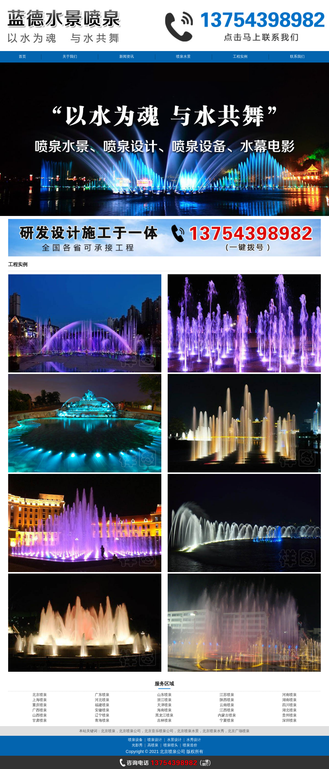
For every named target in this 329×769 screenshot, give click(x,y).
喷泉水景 (183, 56)
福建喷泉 (102, 705)
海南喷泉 (164, 710)
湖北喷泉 (289, 710)
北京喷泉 (39, 695)
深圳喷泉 (289, 720)
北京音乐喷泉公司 (158, 731)
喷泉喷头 (170, 745)
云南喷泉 (227, 705)
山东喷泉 (164, 695)
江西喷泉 (227, 710)
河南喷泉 (289, 695)
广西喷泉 (39, 710)
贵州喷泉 (289, 715)
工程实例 (240, 56)
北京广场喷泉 (239, 731)
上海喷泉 (39, 700)
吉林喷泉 (164, 720)
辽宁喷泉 (102, 715)
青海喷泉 (102, 720)
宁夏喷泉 (227, 720)
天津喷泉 (164, 705)
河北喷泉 (102, 700)
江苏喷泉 (227, 695)
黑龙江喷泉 (164, 715)
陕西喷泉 (227, 700)
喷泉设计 (154, 740)
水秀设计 (193, 740)
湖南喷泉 (289, 700)
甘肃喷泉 (39, 720)
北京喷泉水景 (188, 731)
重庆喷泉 (39, 705)
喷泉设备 (135, 740)
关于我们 (70, 56)
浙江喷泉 (164, 700)
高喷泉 (152, 745)
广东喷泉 (102, 695)
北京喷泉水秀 (213, 731)
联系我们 (297, 56)
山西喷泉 (39, 715)
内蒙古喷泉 (227, 715)
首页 (22, 56)
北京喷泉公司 (130, 731)
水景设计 (174, 740)
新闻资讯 (126, 56)
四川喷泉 (289, 705)
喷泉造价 (190, 745)
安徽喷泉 (102, 710)
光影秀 (137, 745)
